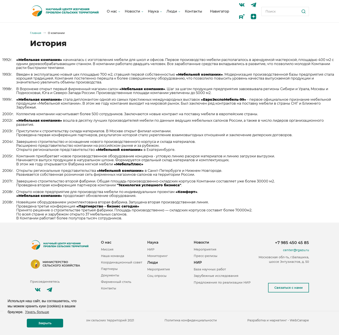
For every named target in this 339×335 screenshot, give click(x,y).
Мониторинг (157, 256)
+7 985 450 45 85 (292, 242)
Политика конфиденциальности (191, 320)
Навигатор (219, 11)
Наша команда (112, 256)
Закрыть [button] (44, 323)
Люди (171, 11)
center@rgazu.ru (296, 250)
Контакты (193, 11)
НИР (150, 249)
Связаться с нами (288, 288)
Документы (110, 275)
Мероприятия (158, 269)
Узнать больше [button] (37, 312)
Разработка (256, 320)
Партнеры (109, 269)
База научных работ (210, 269)
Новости (132, 11)
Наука (153, 11)
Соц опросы (156, 276)
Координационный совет (121, 262)
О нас (112, 11)
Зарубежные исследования (216, 276)
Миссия (107, 249)
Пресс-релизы (205, 256)
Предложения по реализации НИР (222, 282)
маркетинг (278, 320)
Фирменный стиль (116, 282)
